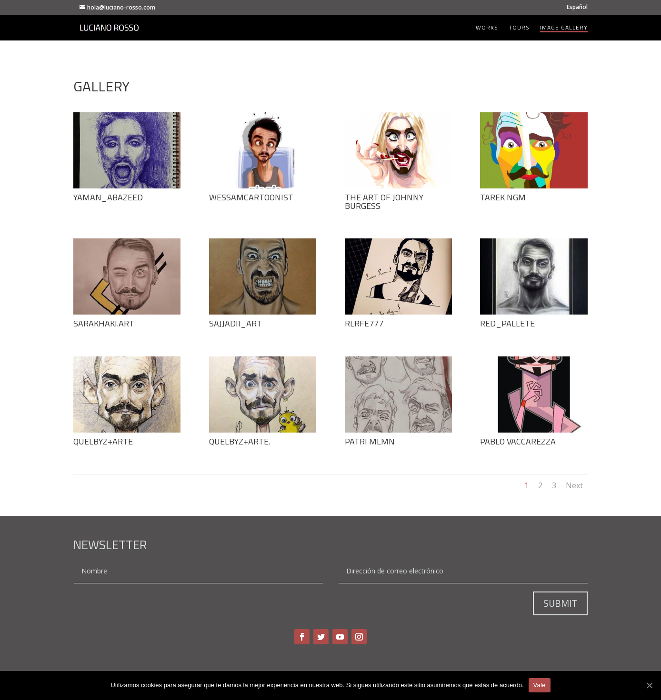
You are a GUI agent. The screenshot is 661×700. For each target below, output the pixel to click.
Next (574, 485)
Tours (519, 28)
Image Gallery (564, 28)
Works (487, 28)
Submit (560, 603)
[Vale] (649, 685)
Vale (539, 685)
